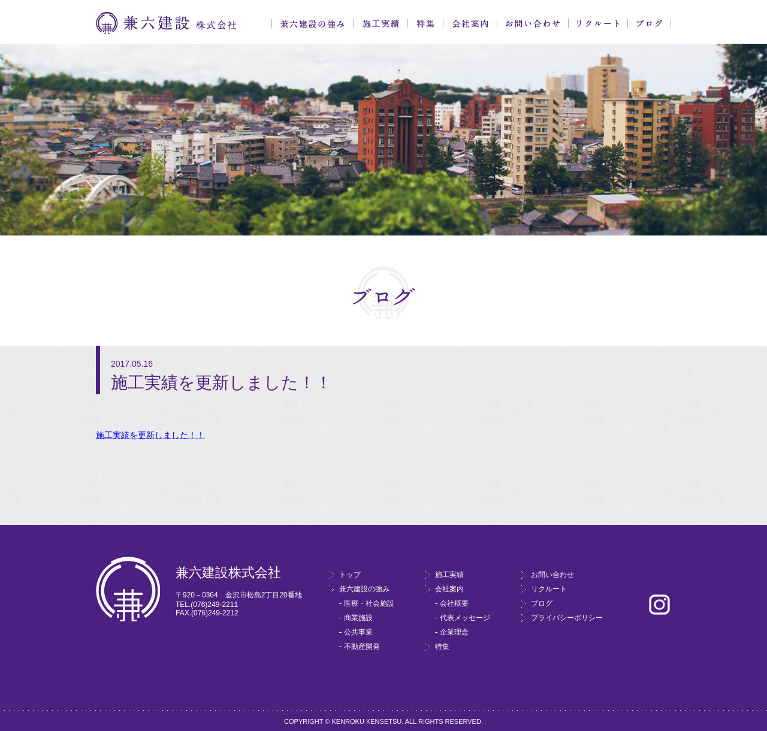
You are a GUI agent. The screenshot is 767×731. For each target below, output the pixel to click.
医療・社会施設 (369, 603)
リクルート (598, 23)
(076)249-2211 (214, 604)
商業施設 (358, 618)
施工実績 (380, 23)
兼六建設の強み (312, 23)
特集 (425, 23)
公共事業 (358, 632)
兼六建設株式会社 (166, 23)
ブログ (649, 23)
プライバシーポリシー (567, 618)
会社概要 (454, 603)
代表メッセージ (465, 618)
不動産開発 (362, 646)
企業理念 (454, 632)
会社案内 (470, 23)
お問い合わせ (533, 23)
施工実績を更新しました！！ (150, 435)
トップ (350, 574)
